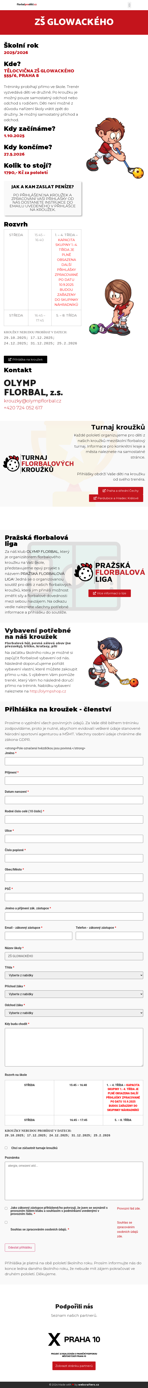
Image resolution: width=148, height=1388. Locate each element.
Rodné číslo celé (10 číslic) (24, 811)
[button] (129, 5)
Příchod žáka (15, 986)
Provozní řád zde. (128, 1208)
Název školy (14, 948)
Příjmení (12, 772)
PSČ (9, 889)
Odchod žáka (15, 1005)
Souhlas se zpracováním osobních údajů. (39, 1229)
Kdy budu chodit (17, 1024)
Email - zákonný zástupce (23, 927)
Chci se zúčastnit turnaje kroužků (34, 1148)
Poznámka (12, 1157)
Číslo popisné (15, 850)
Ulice (9, 830)
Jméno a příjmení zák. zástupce (28, 908)
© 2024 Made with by (74, 1384)
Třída (9, 967)
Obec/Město (14, 869)
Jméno (11, 753)
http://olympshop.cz (48, 691)
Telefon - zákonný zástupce (96, 927)
